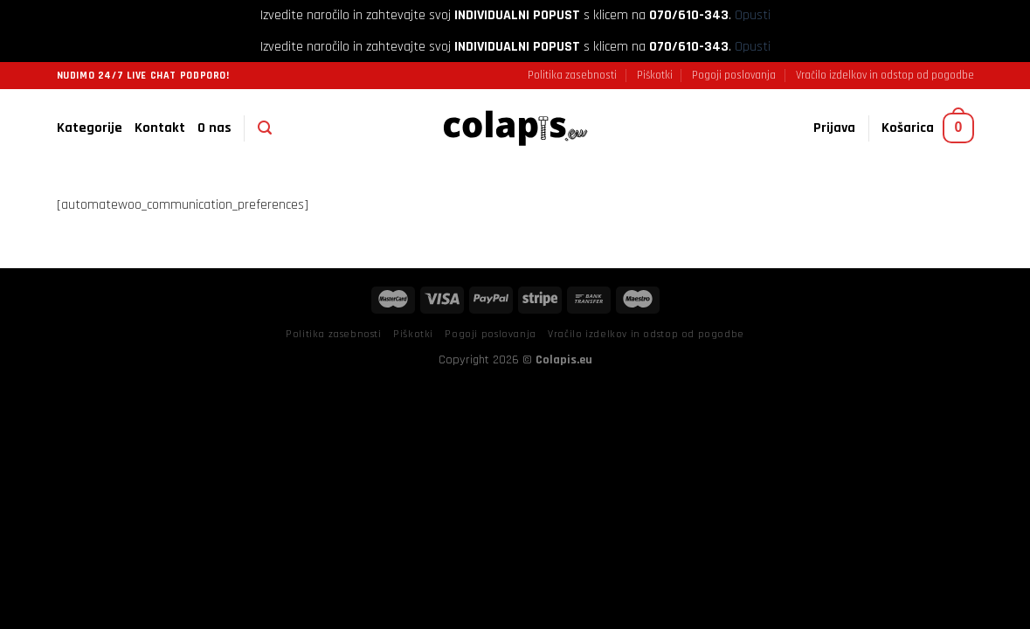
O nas (214, 128)
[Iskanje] (265, 128)
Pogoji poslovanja (734, 75)
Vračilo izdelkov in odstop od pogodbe (885, 75)
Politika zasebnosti (572, 75)
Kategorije (89, 128)
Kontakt (160, 128)
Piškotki (655, 75)
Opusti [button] (753, 15)
